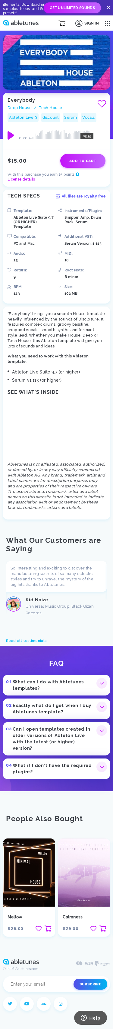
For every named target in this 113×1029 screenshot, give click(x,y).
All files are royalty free (80, 196)
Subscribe (90, 984)
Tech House (50, 107)
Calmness (73, 916)
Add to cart (82, 161)
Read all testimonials (26, 641)
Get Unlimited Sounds (72, 8)
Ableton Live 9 (23, 117)
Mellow (15, 916)
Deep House (20, 107)
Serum (70, 117)
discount (50, 117)
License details (21, 179)
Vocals (88, 117)
